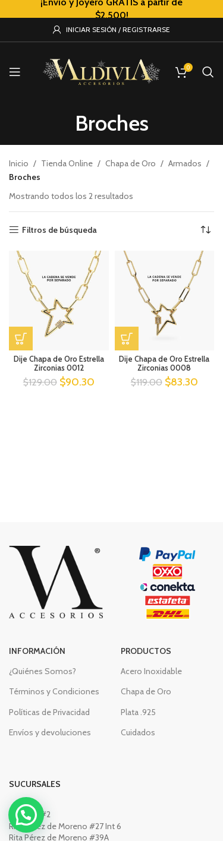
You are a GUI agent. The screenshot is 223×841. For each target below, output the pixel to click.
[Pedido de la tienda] (205, 230)
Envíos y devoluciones (50, 732)
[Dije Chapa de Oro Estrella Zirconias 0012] (59, 300)
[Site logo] (101, 70)
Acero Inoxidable (151, 671)
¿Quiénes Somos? (42, 671)
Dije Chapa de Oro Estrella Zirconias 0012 (59, 363)
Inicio (19, 163)
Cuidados (138, 732)
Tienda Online (67, 163)
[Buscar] (208, 72)
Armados (185, 163)
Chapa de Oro (130, 163)
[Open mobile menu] (15, 72)
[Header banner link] (111, 9)
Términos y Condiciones (54, 691)
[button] (21, 338)
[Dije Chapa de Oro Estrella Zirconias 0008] (165, 300)
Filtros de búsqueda (59, 230)
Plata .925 (138, 712)
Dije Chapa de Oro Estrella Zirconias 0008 (164, 363)
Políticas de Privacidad (49, 712)
